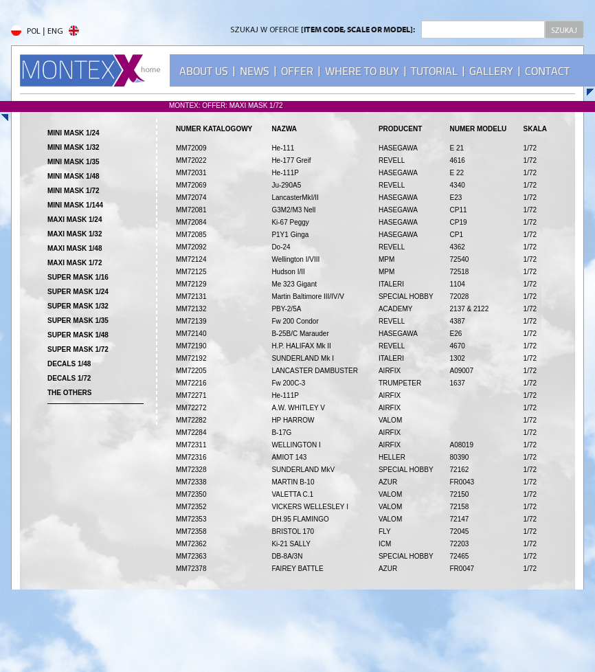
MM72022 (191, 160)
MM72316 (191, 457)
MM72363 (191, 556)
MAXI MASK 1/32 (74, 234)
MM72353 (191, 519)
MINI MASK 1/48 (73, 176)
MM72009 (191, 148)
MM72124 (191, 259)
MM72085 (191, 234)
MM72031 (191, 173)
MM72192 (191, 358)
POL (26, 31)
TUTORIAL (434, 71)
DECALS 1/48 (69, 364)
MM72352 (191, 507)
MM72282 (191, 420)
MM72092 (191, 247)
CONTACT (547, 71)
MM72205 (191, 370)
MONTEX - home (90, 70)
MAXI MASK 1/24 (74, 219)
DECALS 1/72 (69, 378)
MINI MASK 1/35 (73, 162)
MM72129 (191, 284)
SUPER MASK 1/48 (78, 335)
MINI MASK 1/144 (75, 205)
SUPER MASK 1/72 (78, 349)
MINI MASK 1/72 (73, 190)
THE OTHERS (69, 392)
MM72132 (191, 309)
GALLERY (491, 71)
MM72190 (191, 346)
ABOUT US (203, 71)
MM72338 (191, 482)
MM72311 (191, 445)
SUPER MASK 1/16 (78, 277)
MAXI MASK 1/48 (74, 248)
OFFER (297, 71)
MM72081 (191, 210)
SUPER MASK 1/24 (78, 291)
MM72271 (191, 395)
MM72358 (191, 531)
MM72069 (191, 185)
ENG (63, 31)
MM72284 (191, 432)
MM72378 (191, 568)
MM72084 (191, 222)
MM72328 (191, 469)
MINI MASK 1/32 (73, 147)
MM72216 (191, 383)
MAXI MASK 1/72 (74, 263)
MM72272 (191, 408)
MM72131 (191, 296)
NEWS (254, 71)
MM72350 (191, 494)
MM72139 (191, 321)
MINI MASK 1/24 (73, 133)
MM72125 (191, 272)
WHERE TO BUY (362, 71)
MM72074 (191, 197)
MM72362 (191, 544)
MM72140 (191, 333)
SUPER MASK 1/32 (78, 306)
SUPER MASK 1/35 (78, 320)
